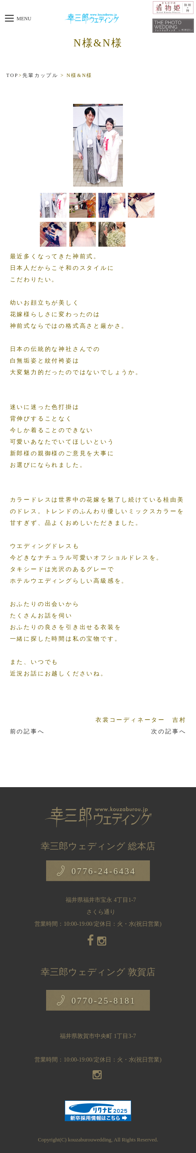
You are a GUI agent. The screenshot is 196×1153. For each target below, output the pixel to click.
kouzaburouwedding (89, 1140)
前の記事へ (27, 731)
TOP (12, 75)
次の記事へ (168, 731)
